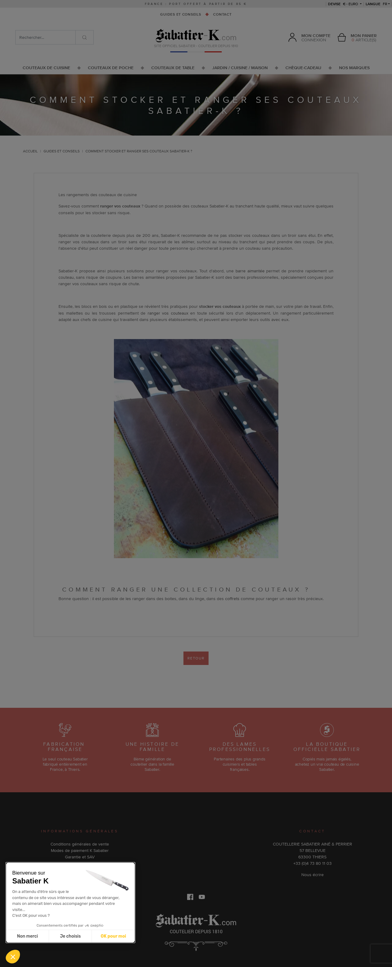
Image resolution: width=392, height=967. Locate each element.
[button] (13, 956)
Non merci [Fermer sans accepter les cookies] (27, 936)
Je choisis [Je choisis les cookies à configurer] (70, 936)
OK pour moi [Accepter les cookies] (113, 936)
